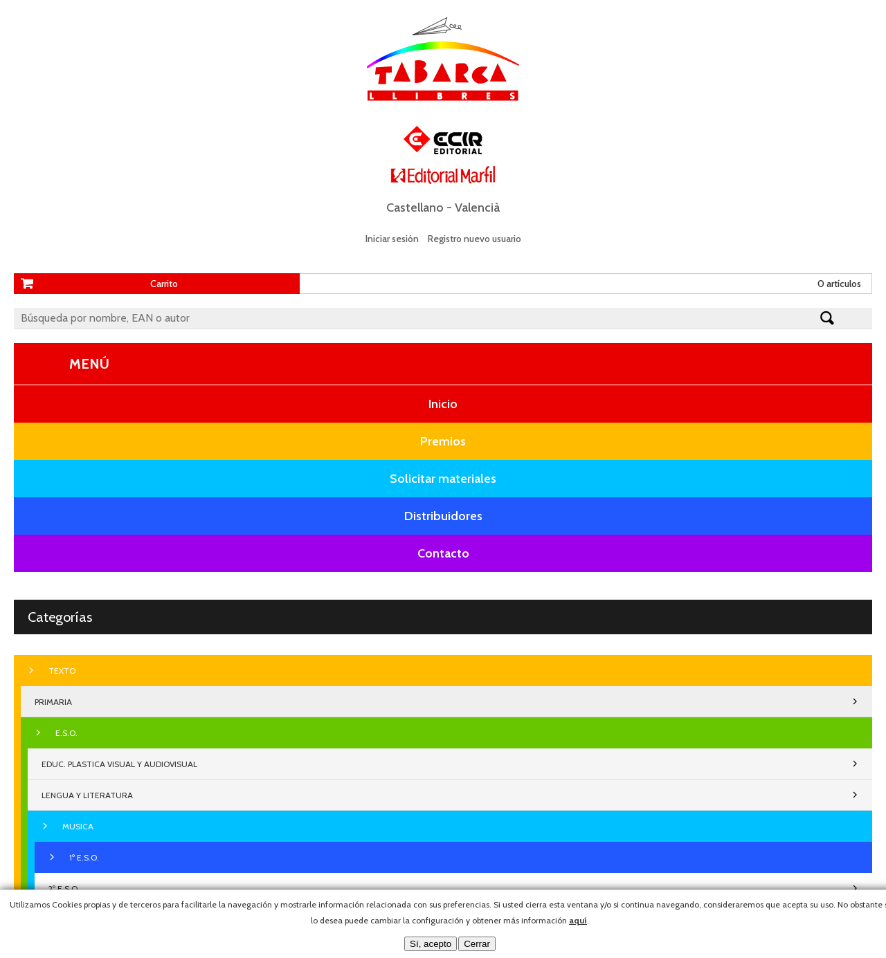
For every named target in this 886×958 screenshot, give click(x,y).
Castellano (415, 207)
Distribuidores (443, 516)
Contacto (443, 553)
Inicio (443, 404)
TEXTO (61, 670)
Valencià (477, 207)
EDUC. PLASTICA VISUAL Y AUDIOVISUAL (119, 764)
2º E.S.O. (64, 888)
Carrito (164, 283)
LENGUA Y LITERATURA (87, 795)
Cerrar (477, 944)
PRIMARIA (53, 702)
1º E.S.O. (84, 857)
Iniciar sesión (392, 238)
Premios (443, 441)
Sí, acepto (430, 944)
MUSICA (77, 826)
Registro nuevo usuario (474, 238)
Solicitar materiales (443, 478)
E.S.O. (66, 733)
